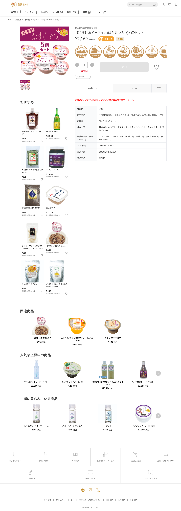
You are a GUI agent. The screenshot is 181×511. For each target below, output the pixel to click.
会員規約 (133, 500)
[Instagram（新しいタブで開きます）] (90, 490)
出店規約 (121, 500)
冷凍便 (120, 38)
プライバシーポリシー (65, 500)
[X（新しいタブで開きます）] (98, 490)
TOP (9, 19)
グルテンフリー (83, 76)
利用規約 (109, 500)
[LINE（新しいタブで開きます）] (83, 490)
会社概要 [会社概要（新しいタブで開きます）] (47, 500)
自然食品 (17, 19)
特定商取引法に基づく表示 (90, 500)
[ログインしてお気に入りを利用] (169, 4)
